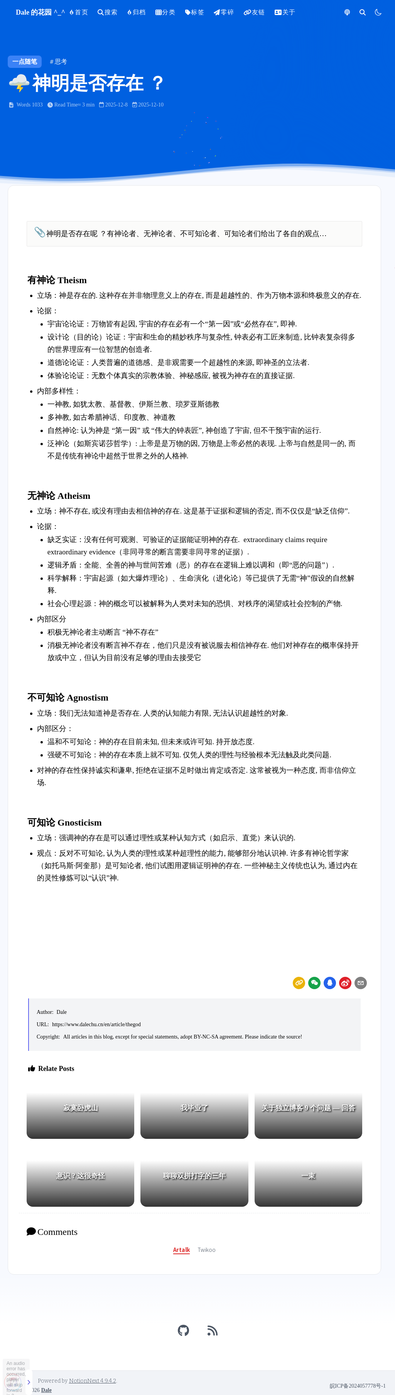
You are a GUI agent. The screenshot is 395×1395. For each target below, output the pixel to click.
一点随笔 (24, 61)
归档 (136, 12)
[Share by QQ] (330, 983)
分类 (165, 12)
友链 (254, 12)
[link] (299, 983)
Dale (62, 1012)
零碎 (224, 12)
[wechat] (314, 983)
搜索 (108, 12)
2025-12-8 (113, 105)
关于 (285, 12)
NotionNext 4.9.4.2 (92, 1381)
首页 (78, 12)
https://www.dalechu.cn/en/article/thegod (96, 1024)
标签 (195, 12)
